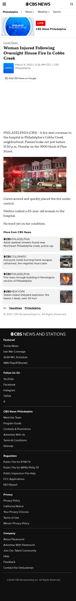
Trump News (10, 346)
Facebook (9, 384)
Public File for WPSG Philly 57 (21, 467)
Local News (10, 42)
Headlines (15, 308)
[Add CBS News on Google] (20, 78)
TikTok (7, 396)
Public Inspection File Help (19, 473)
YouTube (8, 379)
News (29, 12)
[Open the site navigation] (14, 4)
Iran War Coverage (14, 351)
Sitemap (8, 446)
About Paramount (13, 539)
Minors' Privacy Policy (16, 523)
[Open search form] (71, 4)
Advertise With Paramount (19, 545)
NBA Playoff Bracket (15, 363)
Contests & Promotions (17, 429)
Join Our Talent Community (19, 550)
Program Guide (12, 423)
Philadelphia (10, 12)
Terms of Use (11, 517)
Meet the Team (12, 417)
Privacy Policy (11, 500)
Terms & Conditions (15, 440)
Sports (58, 12)
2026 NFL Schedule (15, 357)
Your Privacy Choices (16, 512)
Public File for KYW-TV (17, 462)
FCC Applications (13, 479)
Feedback (9, 562)
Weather (44, 12)
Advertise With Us (14, 434)
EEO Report (10, 484)
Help (6, 556)
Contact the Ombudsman (18, 567)
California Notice (13, 506)
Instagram (9, 390)
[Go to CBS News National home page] (38, 4)
